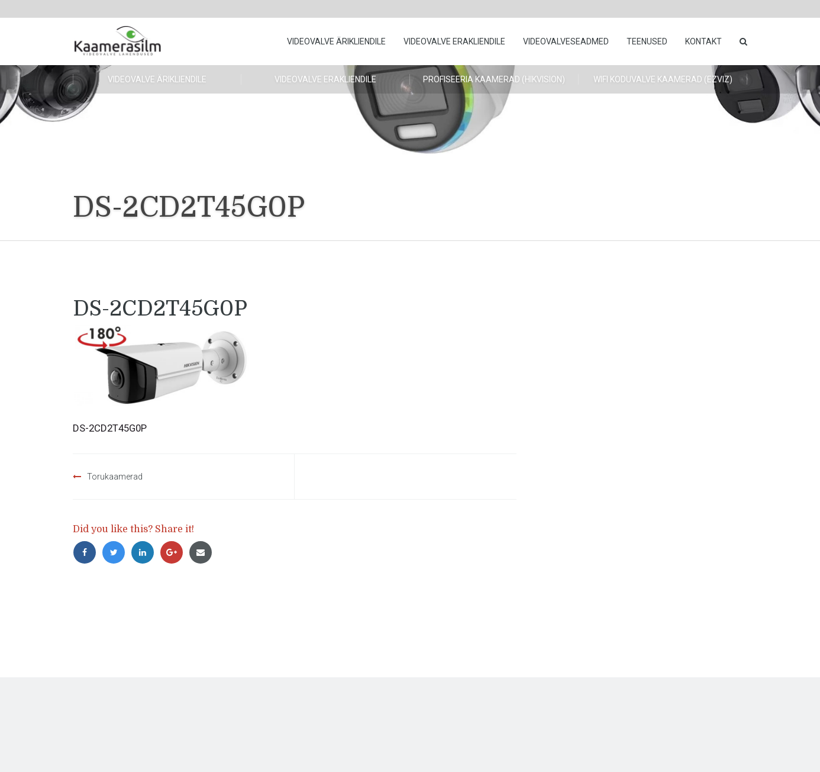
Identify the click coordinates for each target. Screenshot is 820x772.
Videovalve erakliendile (454, 41)
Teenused (647, 41)
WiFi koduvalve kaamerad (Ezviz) (662, 79)
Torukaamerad (115, 476)
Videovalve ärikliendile (336, 41)
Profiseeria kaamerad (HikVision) (494, 79)
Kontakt (703, 41)
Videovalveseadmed (566, 41)
